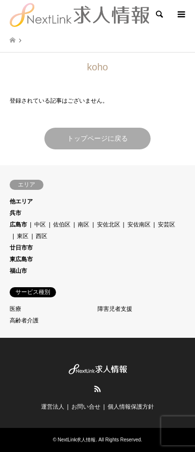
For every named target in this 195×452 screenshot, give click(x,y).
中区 (40, 224)
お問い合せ (85, 406)
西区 (41, 236)
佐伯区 (61, 224)
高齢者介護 (24, 320)
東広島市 (21, 259)
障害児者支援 (115, 309)
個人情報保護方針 (131, 406)
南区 (83, 224)
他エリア (21, 201)
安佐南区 (139, 224)
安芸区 (166, 224)
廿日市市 (21, 247)
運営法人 (52, 406)
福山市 (18, 270)
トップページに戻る (97, 138)
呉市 (15, 213)
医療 (15, 309)
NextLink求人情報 (77, 439)
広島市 (18, 224)
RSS (97, 389)
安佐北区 (108, 224)
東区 (22, 236)
